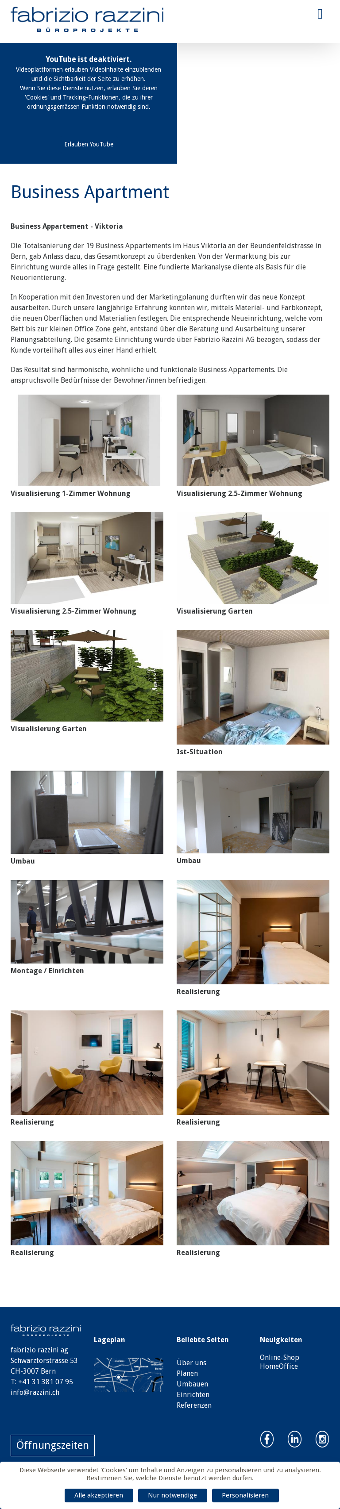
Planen (187, 1373)
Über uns (191, 1363)
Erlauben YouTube (88, 144)
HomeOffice (279, 1366)
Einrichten (193, 1394)
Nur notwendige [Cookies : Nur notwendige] (172, 1495)
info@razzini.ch (35, 1392)
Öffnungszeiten (52, 1445)
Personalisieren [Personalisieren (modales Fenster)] (245, 1495)
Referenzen (194, 1405)
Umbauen (192, 1384)
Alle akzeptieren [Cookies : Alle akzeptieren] (98, 1495)
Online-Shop (279, 1357)
